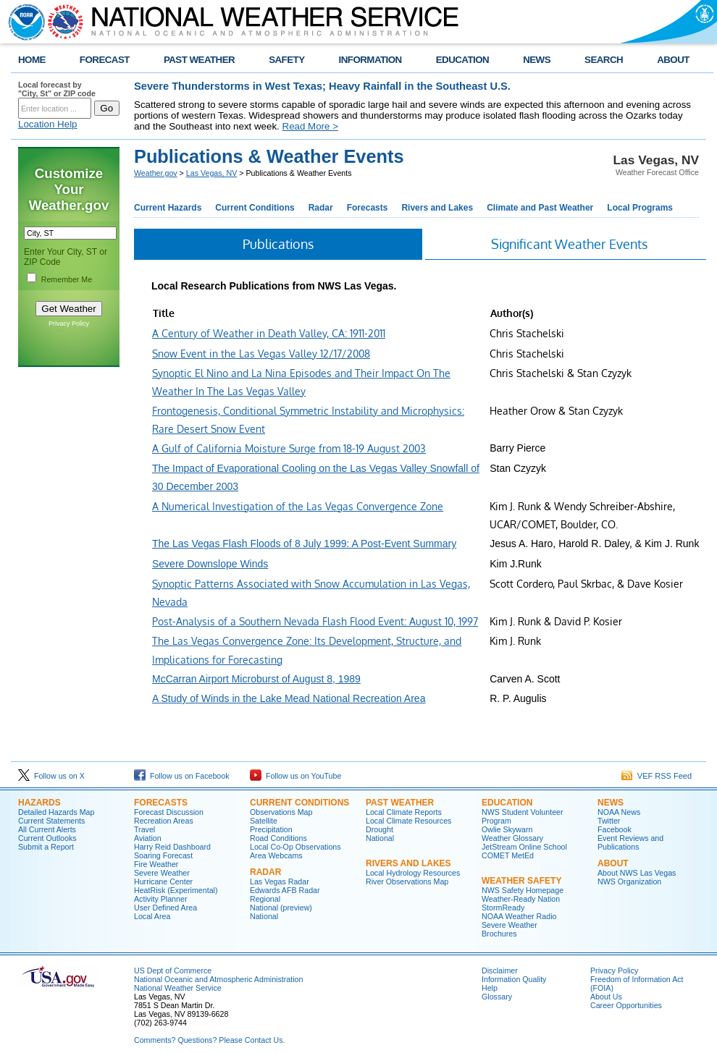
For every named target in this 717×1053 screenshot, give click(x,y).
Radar (321, 208)
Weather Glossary (512, 838)
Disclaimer (500, 970)
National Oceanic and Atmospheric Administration (218, 979)
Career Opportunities (626, 1005)
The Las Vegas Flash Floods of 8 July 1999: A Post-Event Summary (304, 543)
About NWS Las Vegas (637, 872)
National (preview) (281, 907)
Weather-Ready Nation (521, 899)
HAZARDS (39, 803)
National (264, 916)
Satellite (263, 820)
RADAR (265, 872)
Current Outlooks (47, 838)
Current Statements (51, 820)
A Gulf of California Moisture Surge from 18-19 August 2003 (289, 448)
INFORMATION (370, 59)
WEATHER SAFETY (521, 881)
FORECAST (105, 59)
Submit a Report (46, 846)
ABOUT (673, 59)
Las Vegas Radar (279, 881)
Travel (144, 829)
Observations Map (281, 812)
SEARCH (603, 59)
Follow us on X (51, 775)
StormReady (503, 907)
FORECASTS (161, 803)
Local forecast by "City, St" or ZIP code (57, 89)
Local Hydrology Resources (413, 872)
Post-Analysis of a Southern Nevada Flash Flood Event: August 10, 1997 (315, 621)
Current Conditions (254, 208)
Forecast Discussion (169, 812)
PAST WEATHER (199, 59)
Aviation (148, 838)
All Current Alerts (47, 829)
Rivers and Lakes (437, 208)
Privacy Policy (69, 323)
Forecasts (367, 208)
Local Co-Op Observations (295, 846)
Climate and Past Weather (540, 208)
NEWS (536, 59)
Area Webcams (276, 855)
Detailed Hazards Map (56, 812)
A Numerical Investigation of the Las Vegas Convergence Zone (297, 506)
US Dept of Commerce (172, 970)
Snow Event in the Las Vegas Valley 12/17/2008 (261, 353)
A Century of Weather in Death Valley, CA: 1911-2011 (268, 333)
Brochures (499, 933)
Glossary (497, 996)
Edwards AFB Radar (285, 890)
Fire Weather (156, 864)
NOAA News (619, 812)
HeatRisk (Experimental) (175, 890)
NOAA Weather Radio (519, 916)
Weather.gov (155, 173)
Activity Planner (160, 899)
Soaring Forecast (163, 855)
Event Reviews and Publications (630, 842)
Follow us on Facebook (182, 775)
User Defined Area (165, 907)
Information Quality (514, 979)
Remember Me (66, 279)
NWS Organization (629, 881)
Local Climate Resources (408, 820)
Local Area (152, 916)
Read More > (310, 126)
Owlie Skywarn (507, 829)
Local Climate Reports (404, 812)
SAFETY (286, 59)
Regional (265, 899)
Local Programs (640, 208)
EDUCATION (462, 59)
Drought (379, 829)
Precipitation (271, 829)
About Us (606, 996)
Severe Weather (162, 872)
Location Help (47, 124)
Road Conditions (278, 838)
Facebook (615, 829)
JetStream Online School (524, 846)
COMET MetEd (508, 855)
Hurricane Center (163, 881)
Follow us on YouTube (295, 775)
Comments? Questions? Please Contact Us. (209, 1040)
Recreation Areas (163, 820)
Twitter (609, 820)
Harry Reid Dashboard (172, 846)
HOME (32, 59)
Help (490, 988)
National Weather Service (178, 988)
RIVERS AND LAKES (408, 863)
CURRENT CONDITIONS (299, 803)
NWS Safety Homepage (522, 890)
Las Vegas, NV (212, 173)
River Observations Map (407, 881)
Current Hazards (167, 208)
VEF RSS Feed (656, 775)
